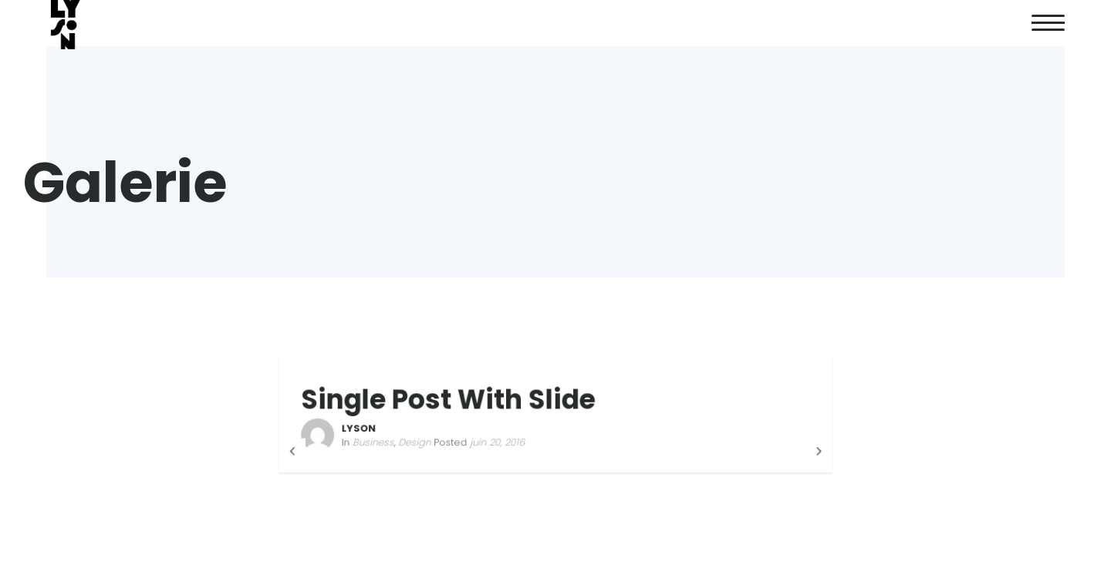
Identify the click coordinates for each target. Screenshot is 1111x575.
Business (379, 442)
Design (418, 442)
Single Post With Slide (451, 400)
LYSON (364, 428)
